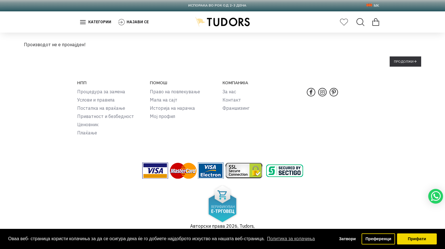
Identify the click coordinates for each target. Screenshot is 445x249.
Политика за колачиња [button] (291, 238)
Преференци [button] (378, 239)
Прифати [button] (417, 239)
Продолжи (403, 61)
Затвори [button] (347, 239)
